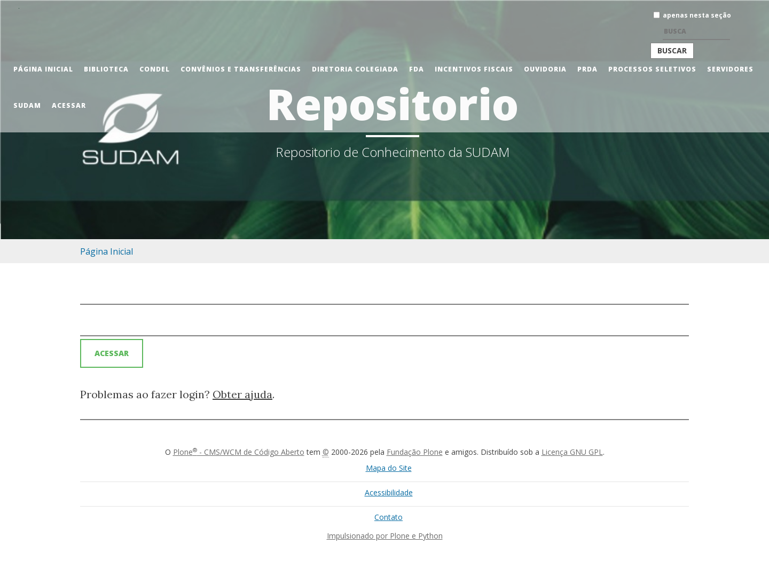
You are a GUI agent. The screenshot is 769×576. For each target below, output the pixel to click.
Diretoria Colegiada (355, 69)
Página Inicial (43, 69)
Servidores (730, 69)
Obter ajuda (242, 394)
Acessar (69, 105)
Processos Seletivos (652, 69)
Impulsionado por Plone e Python (385, 536)
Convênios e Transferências (241, 69)
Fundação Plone (415, 452)
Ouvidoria (545, 69)
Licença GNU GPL (572, 452)
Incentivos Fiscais (474, 69)
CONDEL (154, 69)
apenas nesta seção (697, 15)
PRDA (587, 69)
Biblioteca (106, 69)
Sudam (27, 105)
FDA (416, 69)
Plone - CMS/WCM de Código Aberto (238, 452)
